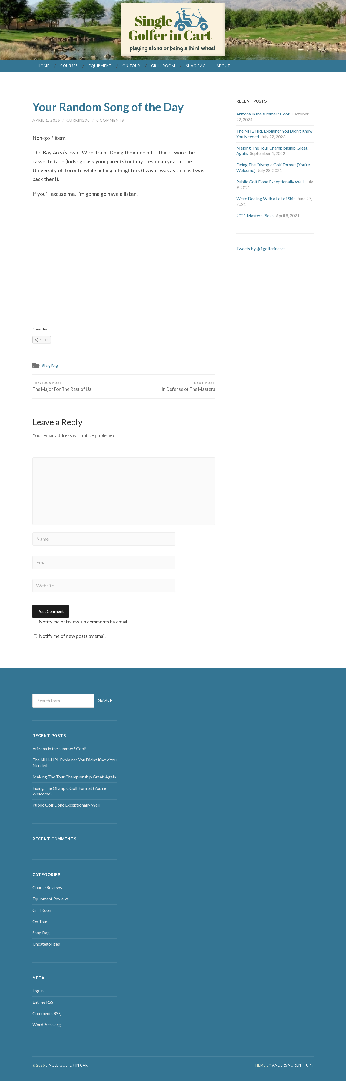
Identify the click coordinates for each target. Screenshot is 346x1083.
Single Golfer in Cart (68, 1067)
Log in (38, 992)
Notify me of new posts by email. (73, 638)
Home (43, 66)
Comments (46, 1015)
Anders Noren (286, 1067)
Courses (69, 66)
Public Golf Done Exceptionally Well (270, 181)
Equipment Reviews (50, 900)
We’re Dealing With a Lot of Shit (265, 198)
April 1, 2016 (46, 120)
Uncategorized (46, 946)
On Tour (131, 66)
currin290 (78, 120)
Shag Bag (196, 66)
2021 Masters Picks (255, 215)
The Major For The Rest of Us (62, 386)
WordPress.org (46, 1026)
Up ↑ (310, 1067)
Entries (42, 1004)
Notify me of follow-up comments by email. (83, 624)
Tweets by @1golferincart (260, 248)
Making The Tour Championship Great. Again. (74, 778)
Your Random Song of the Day (112, 106)
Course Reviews (47, 889)
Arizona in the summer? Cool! (263, 113)
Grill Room (163, 66)
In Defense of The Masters (188, 386)
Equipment (100, 66)
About (223, 66)
